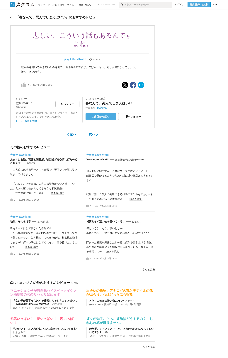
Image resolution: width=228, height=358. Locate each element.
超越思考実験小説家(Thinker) (129, 160)
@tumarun (95, 59)
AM (106, 332)
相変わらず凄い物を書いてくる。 (105, 221)
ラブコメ (26, 308)
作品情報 (102, 108)
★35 (15, 308)
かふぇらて (19, 332)
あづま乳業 (43, 222)
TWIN (131, 300)
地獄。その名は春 (20, 221)
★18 (15, 336)
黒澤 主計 (32, 163)
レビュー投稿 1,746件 (27, 121)
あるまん (136, 222)
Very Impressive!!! (97, 159)
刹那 (93, 108)
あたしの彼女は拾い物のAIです (107, 300)
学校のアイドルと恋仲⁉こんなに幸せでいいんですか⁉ (44, 328)
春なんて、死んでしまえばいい (109, 103)
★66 (91, 304)
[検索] (122, 5)
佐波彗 (58, 303)
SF (99, 304)
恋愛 (23, 336)
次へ (93, 134)
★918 (92, 336)
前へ (72, 134)
